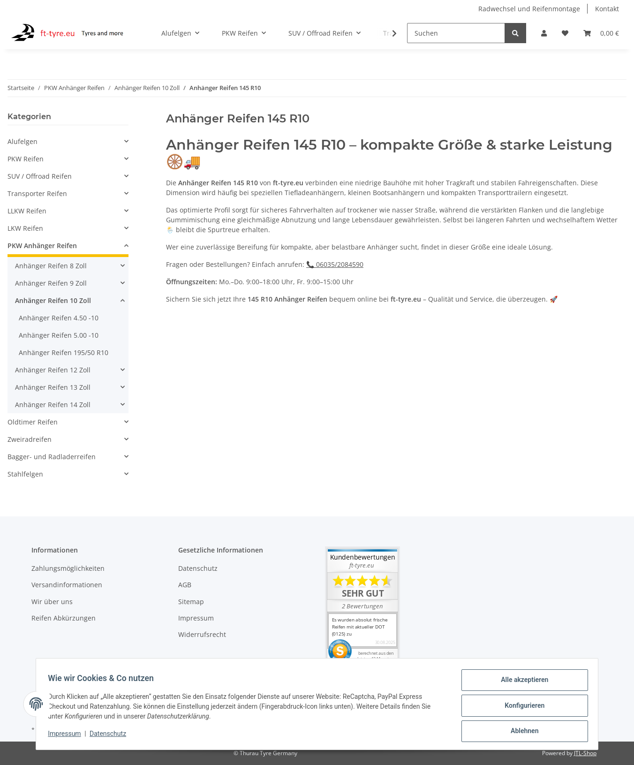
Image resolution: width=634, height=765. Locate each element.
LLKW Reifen (27, 210)
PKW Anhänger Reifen (42, 245)
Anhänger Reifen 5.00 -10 (58, 335)
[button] (544, 33)
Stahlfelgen (25, 474)
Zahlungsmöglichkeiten (68, 568)
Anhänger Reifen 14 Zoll (53, 404)
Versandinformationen (66, 584)
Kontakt (607, 8)
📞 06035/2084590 (334, 264)
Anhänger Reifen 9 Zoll (51, 283)
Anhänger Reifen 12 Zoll (53, 369)
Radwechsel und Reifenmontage (529, 8)
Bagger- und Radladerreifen (52, 456)
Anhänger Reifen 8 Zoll (51, 265)
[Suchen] (456, 33)
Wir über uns (52, 601)
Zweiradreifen (30, 439)
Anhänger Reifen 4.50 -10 (58, 317)
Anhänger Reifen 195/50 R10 (63, 352)
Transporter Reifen (37, 193)
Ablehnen (521, 731)
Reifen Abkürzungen (63, 618)
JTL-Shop (585, 753)
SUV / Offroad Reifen (40, 176)
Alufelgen (23, 141)
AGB (184, 584)
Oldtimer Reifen (33, 421)
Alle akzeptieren (521, 683)
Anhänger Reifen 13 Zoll (53, 387)
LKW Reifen (25, 228)
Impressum (196, 618)
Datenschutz (198, 568)
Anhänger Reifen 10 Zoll (53, 300)
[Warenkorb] (601, 33)
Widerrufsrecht (202, 634)
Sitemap (191, 601)
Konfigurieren (521, 707)
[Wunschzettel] (565, 33)
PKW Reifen (26, 158)
